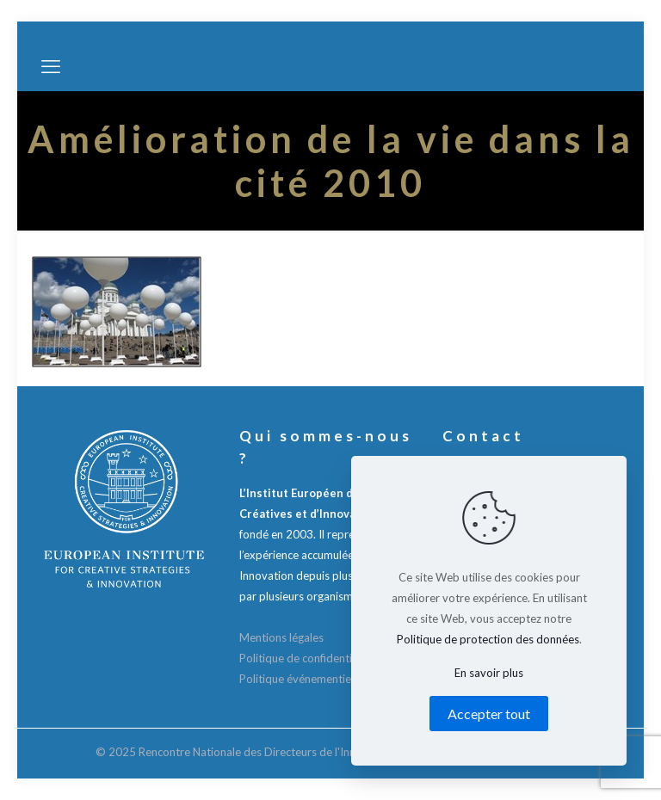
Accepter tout (489, 713)
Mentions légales (281, 637)
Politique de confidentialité (306, 658)
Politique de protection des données (488, 639)
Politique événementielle (300, 679)
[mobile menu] (50, 66)
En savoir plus (488, 673)
